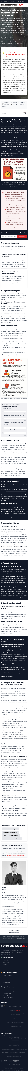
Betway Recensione (7, 977)
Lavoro (21, 1068)
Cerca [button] (25, 1)
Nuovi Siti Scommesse (8, 997)
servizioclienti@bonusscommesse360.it (16, 855)
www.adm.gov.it (18, 1010)
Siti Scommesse (6, 995)
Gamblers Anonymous (18, 1058)
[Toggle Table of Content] (24, 113)
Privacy (11, 1067)
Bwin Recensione (7, 979)
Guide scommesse (17, 936)
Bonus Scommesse (7, 990)
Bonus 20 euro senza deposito (10, 829)
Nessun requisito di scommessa (12, 435)
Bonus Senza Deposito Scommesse (11, 991)
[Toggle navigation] (25, 5)
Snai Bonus (5, 964)
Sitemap (4, 1067)
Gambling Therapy (9, 1058)
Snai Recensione (6, 982)
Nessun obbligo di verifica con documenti (14, 415)
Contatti (23, 1067)
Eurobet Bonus (6, 962)
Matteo (6, 104)
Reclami (11, 1068)
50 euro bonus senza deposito (10, 832)
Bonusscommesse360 (8, 936)
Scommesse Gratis (7, 993)
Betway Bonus (6, 966)
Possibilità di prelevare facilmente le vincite (13, 423)
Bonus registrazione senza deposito (12, 839)
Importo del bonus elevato (11, 430)
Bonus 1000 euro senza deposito (11, 835)
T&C (8, 1067)
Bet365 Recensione (7, 975)
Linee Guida (16, 1068)
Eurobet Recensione (7, 980)
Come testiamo (17, 1067)
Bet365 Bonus (6, 960)
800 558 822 (17, 1045)
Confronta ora (22, 236)
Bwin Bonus (5, 968)
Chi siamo (7, 1068)
